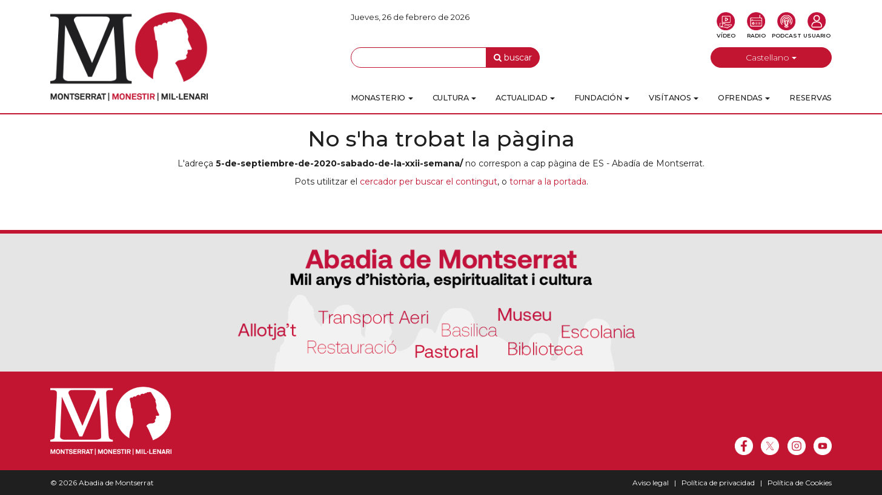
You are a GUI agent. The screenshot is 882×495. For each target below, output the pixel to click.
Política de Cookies (800, 482)
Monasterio (382, 97)
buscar (513, 57)
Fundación (601, 97)
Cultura (455, 97)
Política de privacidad (718, 482)
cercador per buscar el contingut (428, 181)
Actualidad (525, 97)
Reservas (810, 97)
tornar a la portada (547, 181)
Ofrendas (744, 97)
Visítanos (673, 97)
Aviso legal (650, 482)
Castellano (771, 57)
